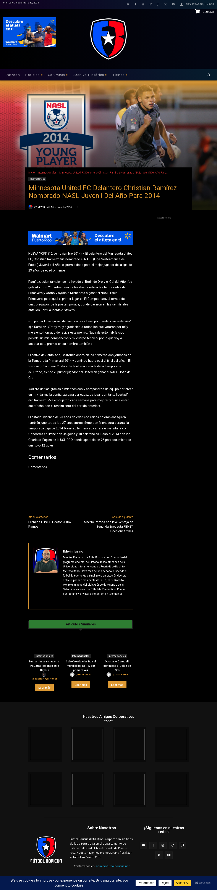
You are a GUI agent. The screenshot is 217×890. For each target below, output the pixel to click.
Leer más (44, 687)
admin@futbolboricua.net (113, 866)
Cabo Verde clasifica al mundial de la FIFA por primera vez (81, 666)
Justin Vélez (84, 674)
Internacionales (47, 172)
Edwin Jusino (45, 206)
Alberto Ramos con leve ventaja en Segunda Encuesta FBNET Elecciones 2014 (108, 526)
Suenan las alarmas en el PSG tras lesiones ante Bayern (44, 666)
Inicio (31, 172)
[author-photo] (44, 674)
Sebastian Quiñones (44, 678)
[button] (208, 74)
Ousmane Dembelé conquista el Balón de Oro (117, 666)
